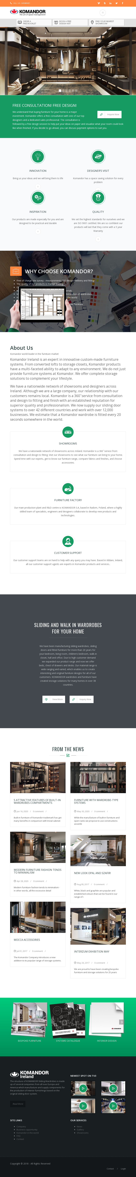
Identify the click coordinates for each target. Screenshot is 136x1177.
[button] (109, 114)
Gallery (80, 1129)
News (79, 1126)
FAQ (18, 1135)
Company (21, 1126)
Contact (20, 1139)
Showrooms (83, 1132)
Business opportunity (27, 1129)
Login (123, 1168)
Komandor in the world (28, 1132)
